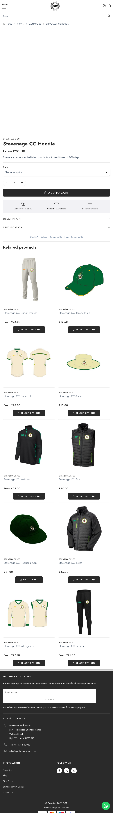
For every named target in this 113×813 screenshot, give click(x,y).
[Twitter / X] (66, 770)
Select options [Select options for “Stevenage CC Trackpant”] (85, 663)
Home (9, 23)
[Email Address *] (49, 692)
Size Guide (8, 781)
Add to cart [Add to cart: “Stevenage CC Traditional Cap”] (30, 579)
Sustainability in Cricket (13, 786)
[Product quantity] (14, 182)
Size (5, 167)
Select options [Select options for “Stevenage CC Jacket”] (85, 579)
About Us (7, 770)
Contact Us (8, 792)
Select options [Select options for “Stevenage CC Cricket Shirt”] (30, 413)
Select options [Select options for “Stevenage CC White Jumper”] (30, 663)
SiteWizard (65, 807)
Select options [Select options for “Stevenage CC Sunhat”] (85, 413)
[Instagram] (74, 770)
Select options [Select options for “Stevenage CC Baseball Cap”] (85, 329)
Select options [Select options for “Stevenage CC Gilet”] (85, 496)
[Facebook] (59, 770)
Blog (5, 775)
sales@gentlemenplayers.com (22, 751)
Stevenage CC (33, 23)
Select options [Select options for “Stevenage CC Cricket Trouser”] (30, 329)
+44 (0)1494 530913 (19, 744)
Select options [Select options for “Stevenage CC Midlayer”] (30, 496)
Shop (19, 23)
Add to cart (58, 193)
